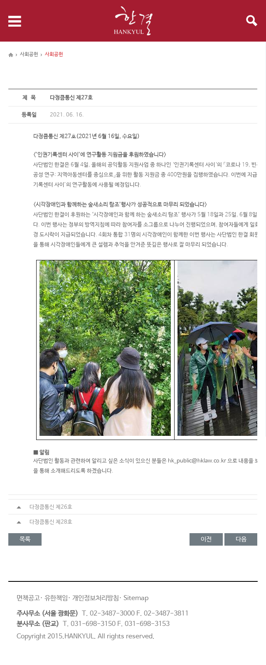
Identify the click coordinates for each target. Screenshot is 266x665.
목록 (25, 539)
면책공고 (28, 598)
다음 (241, 539)
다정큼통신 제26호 (44, 507)
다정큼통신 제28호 (44, 522)
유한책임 (56, 598)
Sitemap (135, 598)
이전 (206, 539)
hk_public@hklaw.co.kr (197, 461)
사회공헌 (29, 54)
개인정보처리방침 (95, 598)
